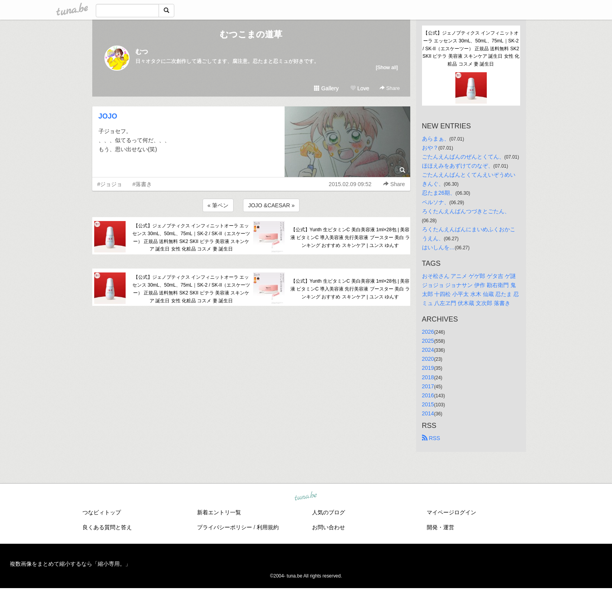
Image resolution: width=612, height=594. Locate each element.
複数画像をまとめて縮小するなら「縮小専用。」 (70, 564)
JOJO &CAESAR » (271, 205)
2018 (428, 377)
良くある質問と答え (107, 527)
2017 (428, 386)
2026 (428, 332)
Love (359, 88)
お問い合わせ (328, 527)
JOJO (108, 116)
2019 (428, 368)
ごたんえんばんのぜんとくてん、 (463, 157)
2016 (428, 395)
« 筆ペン (218, 205)
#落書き (142, 184)
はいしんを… (438, 247)
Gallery (326, 88)
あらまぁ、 (435, 138)
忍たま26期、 (439, 193)
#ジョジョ (109, 184)
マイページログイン (451, 512)
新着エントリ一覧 (219, 512)
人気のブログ (328, 512)
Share (390, 88)
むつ (141, 51)
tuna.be (306, 497)
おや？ (430, 147)
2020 (428, 359)
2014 (428, 413)
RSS (431, 438)
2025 (428, 341)
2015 (428, 404)
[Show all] (387, 67)
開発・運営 (440, 527)
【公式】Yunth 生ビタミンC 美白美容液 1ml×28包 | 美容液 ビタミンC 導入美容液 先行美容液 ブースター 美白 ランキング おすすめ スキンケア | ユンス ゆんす (350, 237)
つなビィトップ (101, 512)
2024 (428, 350)
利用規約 (268, 527)
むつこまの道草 (251, 34)
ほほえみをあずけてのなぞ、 (457, 166)
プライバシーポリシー (224, 527)
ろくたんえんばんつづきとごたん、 (466, 211)
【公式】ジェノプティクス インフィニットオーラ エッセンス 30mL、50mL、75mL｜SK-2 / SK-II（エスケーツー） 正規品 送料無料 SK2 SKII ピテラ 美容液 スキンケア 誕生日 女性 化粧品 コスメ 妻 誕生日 (191, 237)
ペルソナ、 (435, 202)
